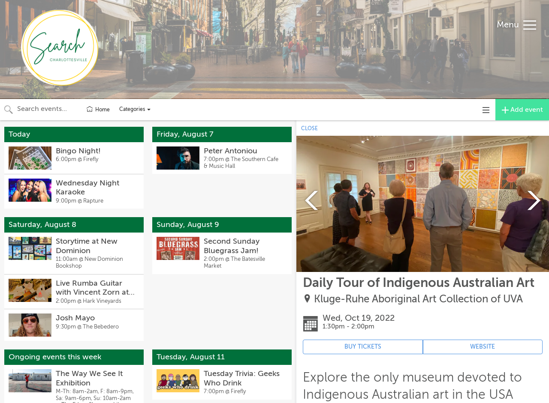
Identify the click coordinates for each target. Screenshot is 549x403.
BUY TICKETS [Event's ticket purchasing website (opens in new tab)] (362, 346)
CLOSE (309, 128)
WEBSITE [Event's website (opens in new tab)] (482, 346)
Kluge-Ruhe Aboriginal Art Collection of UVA (418, 299)
